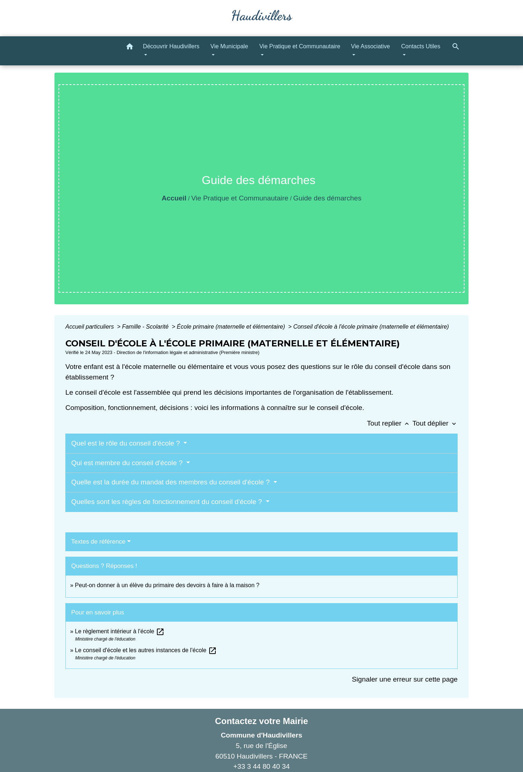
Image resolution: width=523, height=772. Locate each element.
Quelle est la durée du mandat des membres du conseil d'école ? (171, 482)
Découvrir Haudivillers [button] (171, 46)
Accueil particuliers (90, 327)
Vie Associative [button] (370, 46)
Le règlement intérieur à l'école (120, 631)
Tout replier (389, 423)
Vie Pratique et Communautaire (239, 198)
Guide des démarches (327, 198)
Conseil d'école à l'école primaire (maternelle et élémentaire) (371, 327)
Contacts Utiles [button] (421, 46)
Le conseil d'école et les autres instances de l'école (145, 650)
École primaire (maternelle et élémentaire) (232, 327)
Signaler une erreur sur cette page (405, 679)
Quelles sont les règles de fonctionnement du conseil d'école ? (167, 501)
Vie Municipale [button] (229, 46)
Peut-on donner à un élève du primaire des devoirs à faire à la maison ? (167, 585)
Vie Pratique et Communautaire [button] (299, 46)
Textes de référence (98, 541)
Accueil (174, 198)
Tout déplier (435, 423)
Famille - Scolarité (146, 327)
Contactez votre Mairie (261, 721)
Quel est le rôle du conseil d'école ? (126, 443)
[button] (129, 47)
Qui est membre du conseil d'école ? (128, 463)
